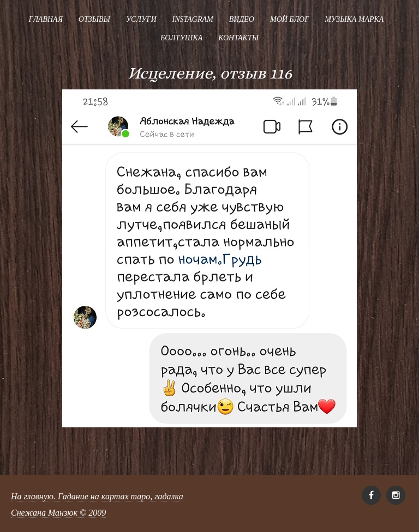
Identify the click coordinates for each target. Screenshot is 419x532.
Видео (241, 19)
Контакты (238, 38)
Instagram (192, 19)
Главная (46, 19)
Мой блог (289, 19)
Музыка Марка (354, 19)
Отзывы (94, 19)
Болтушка (181, 38)
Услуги (141, 19)
